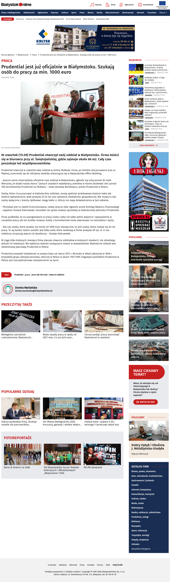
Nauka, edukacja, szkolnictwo (145, 512)
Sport (73, 12)
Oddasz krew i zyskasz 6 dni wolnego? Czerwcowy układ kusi (101, 423)
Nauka (99, 12)
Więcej (163, 12)
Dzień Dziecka (88, 19)
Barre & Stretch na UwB (17, 467)
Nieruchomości (112, 12)
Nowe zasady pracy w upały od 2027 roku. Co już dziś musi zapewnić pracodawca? (59, 336)
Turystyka (151, 12)
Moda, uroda (137, 503)
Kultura (64, 12)
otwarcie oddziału (56, 275)
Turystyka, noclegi (140, 535)
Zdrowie (140, 12)
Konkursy (20, 19)
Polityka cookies (72, 571)
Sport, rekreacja (139, 530)
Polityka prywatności (54, 571)
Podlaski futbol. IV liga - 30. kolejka (155, 78)
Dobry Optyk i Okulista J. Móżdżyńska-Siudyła (147, 446)
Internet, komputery (141, 489)
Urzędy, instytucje (140, 539)
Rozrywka (136, 526)
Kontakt (90, 565)
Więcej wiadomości (147, 145)
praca (27, 275)
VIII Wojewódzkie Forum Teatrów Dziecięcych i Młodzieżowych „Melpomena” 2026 (61, 470)
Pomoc (100, 565)
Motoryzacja (127, 12)
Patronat (73, 565)
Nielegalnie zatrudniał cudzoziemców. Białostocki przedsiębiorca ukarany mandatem (20, 336)
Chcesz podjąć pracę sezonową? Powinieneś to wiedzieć (101, 336)
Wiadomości (29, 12)
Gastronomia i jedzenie (142, 480)
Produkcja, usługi (140, 517)
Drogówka (148, 95)
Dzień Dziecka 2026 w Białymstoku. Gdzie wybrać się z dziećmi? (156, 101)
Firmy (110, 5)
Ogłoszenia (127, 5)
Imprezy (95, 5)
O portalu (52, 565)
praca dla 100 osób (39, 275)
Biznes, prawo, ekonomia (143, 471)
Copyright (86, 571)
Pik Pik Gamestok (93, 467)
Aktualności (149, 118)
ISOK (108, 565)
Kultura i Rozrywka (150, 73)
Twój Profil (117, 565)
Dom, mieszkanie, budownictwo (146, 476)
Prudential (18, 275)
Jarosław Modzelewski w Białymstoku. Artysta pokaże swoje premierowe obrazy (156, 67)
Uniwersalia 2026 (102, 19)
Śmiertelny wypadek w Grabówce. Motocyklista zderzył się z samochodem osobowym (156, 90)
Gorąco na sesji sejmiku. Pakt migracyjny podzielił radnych (155, 112)
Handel (135, 485)
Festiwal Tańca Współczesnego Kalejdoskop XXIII (45, 19)
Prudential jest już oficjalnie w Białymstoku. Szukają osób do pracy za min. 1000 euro (78, 55)
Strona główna (7, 55)
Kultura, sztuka (138, 498)
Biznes (91, 12)
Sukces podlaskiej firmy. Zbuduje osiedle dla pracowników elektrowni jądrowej (19, 423)
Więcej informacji (139, 454)
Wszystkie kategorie (140, 549)
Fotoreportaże (18, 438)
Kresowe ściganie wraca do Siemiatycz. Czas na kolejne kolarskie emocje (156, 123)
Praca (82, 12)
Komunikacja (145, 5)
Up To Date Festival (73, 19)
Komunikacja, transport (142, 494)
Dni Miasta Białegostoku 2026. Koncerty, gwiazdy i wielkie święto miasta (61, 423)
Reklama (135, 521)
